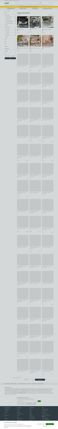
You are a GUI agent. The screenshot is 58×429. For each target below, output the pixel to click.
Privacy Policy (6, 427)
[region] (29, 425)
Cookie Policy (29, 426)
